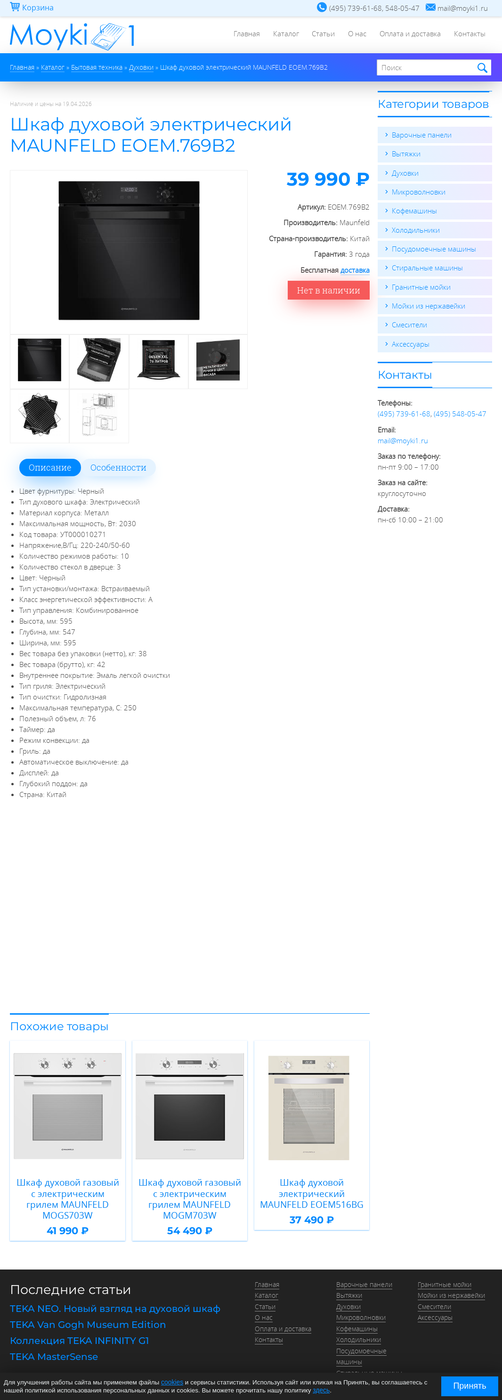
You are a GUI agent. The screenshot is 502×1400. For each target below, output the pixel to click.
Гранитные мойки (421, 285)
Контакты (469, 35)
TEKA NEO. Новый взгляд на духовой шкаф (115, 1295)
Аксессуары (410, 342)
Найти (481, 68)
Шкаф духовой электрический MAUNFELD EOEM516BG (312, 1192)
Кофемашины (414, 210)
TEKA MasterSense (54, 1342)
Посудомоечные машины (434, 247)
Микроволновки (418, 191)
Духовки (405, 172)
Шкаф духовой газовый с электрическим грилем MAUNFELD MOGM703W (189, 1192)
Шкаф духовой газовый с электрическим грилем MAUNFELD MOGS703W (67, 1192)
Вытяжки (406, 153)
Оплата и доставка (408, 35)
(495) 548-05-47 (460, 411)
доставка (355, 270)
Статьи (320, 35)
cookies (172, 1382)
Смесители (409, 323)
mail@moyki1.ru (403, 438)
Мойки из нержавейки (428, 304)
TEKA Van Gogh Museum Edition (88, 1311)
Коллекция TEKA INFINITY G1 (79, 1326)
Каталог (281, 35)
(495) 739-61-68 (404, 411)
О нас (355, 35)
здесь (321, 1389)
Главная (241, 35)
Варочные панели (422, 134)
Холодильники (416, 229)
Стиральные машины (427, 266)
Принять (469, 1386)
